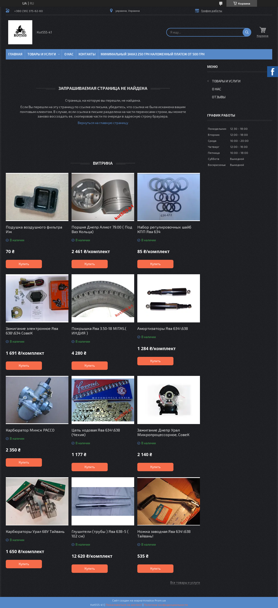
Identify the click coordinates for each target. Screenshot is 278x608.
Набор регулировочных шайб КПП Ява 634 (164, 229)
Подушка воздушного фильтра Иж (34, 229)
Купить (24, 264)
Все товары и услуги (185, 582)
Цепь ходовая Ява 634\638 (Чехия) (96, 432)
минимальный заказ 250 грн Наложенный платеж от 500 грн (153, 54)
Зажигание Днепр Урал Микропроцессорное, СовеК (163, 432)
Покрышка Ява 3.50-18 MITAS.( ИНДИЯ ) (99, 330)
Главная (15, 54)
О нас (68, 54)
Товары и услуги (41, 54)
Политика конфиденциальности (166, 604)
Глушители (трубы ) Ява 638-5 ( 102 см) (100, 533)
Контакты (87, 54)
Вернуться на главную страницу (103, 123)
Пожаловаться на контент (124, 604)
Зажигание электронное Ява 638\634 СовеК (32, 330)
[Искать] (247, 32)
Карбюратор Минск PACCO (30, 430)
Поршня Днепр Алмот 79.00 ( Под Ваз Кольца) (102, 229)
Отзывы (218, 97)
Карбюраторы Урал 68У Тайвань (35, 531)
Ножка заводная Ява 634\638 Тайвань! (164, 533)
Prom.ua (160, 600)
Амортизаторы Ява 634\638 (162, 328)
